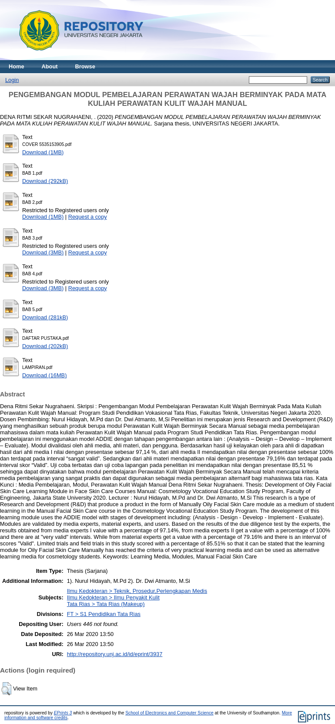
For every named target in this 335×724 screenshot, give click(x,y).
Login (12, 80)
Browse (85, 66)
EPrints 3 (63, 712)
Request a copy (87, 216)
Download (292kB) (45, 181)
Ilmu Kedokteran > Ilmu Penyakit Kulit (113, 597)
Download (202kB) (45, 346)
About (50, 66)
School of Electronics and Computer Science (169, 712)
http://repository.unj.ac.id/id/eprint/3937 (115, 654)
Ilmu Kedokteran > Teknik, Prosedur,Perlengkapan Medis (137, 591)
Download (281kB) (45, 317)
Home (16, 66)
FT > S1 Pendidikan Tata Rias (104, 614)
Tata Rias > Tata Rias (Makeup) (106, 604)
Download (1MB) (43, 152)
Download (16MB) (44, 375)
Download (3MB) (43, 252)
